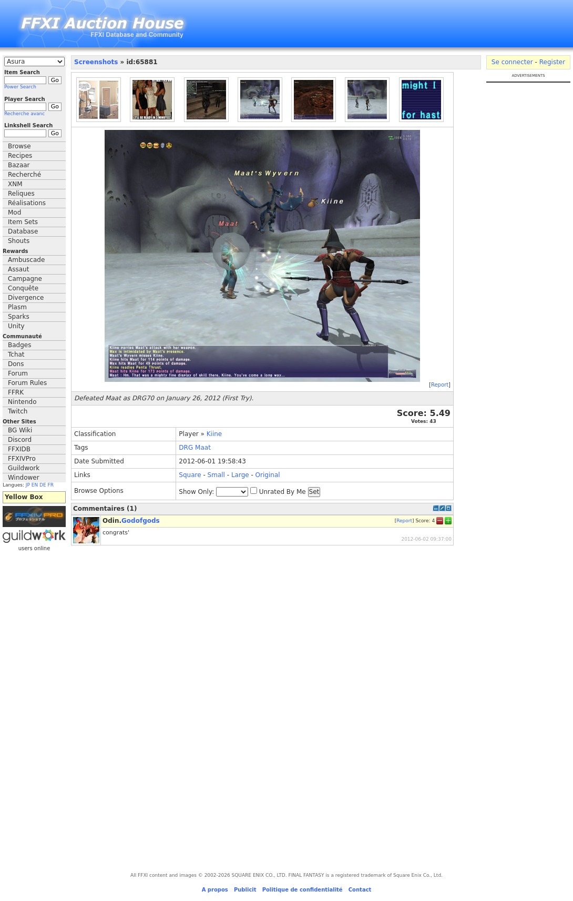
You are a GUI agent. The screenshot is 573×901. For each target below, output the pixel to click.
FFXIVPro (22, 458)
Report (439, 385)
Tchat (16, 354)
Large (240, 475)
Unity (16, 326)
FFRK (16, 392)
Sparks (18, 316)
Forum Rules (27, 383)
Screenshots (96, 62)
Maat (203, 447)
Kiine (214, 434)
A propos (215, 890)
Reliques (21, 193)
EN (35, 485)
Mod (14, 212)
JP (28, 485)
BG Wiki (20, 430)
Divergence (26, 297)
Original (267, 475)
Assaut (18, 269)
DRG (186, 447)
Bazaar (19, 165)
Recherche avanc (24, 113)
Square (190, 475)
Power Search (20, 86)
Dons (16, 364)
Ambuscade (26, 260)
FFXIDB (19, 449)
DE (42, 485)
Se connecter (512, 62)
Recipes (20, 155)
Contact (360, 890)
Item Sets (23, 222)
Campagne (25, 278)
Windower (23, 477)
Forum (18, 373)
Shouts (18, 241)
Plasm (17, 307)
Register (552, 62)
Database (23, 231)
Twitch (17, 411)
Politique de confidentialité (302, 890)
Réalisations (27, 203)
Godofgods (140, 520)
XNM (15, 184)
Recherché (24, 174)
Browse (19, 146)
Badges (19, 345)
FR (51, 485)
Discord (20, 439)
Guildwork (23, 468)
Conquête (23, 288)
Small (216, 475)
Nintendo (22, 402)
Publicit (245, 890)
